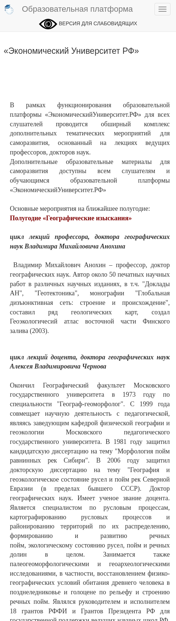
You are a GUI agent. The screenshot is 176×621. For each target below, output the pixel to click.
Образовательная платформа (68, 9)
